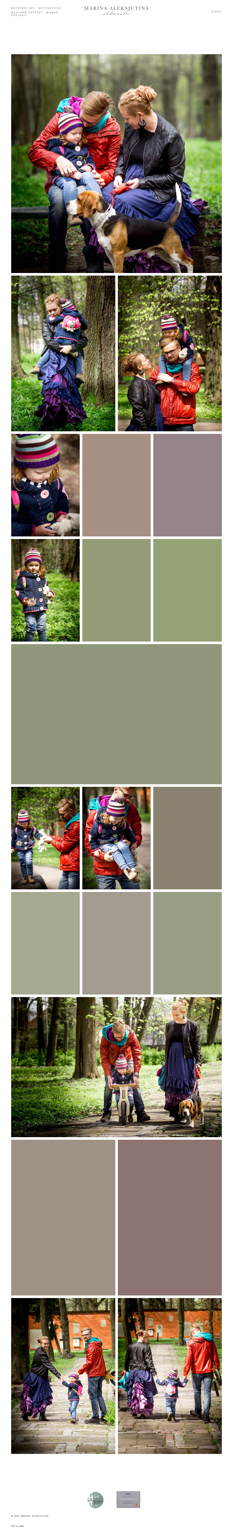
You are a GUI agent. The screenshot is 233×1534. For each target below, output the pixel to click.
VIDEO (217, 11)
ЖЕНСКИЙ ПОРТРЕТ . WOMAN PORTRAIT (35, 14)
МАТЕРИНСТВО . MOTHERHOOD (36, 8)
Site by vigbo (17, 1522)
